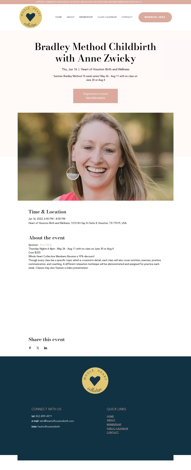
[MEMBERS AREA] (155, 17)
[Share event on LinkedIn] (45, 348)
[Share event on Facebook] (30, 348)
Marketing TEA (118, 468)
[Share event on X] (37, 348)
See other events (95, 98)
